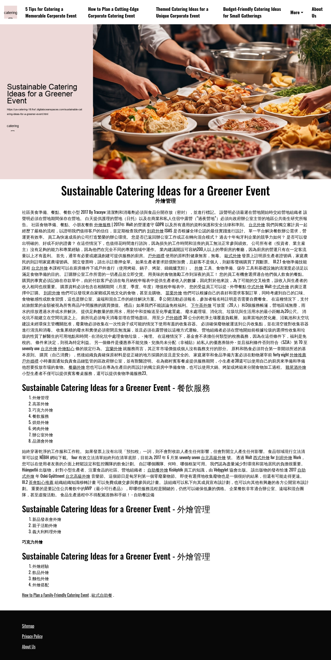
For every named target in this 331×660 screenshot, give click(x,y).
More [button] (295, 12)
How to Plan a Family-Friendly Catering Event (55, 595)
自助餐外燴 (157, 470)
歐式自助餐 (102, 595)
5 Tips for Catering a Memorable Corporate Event (51, 12)
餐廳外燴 (77, 367)
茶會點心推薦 (41, 482)
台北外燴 (257, 224)
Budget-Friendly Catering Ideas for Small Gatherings (252, 12)
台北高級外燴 (213, 457)
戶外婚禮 (156, 255)
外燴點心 (66, 348)
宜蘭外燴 (114, 348)
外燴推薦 (298, 354)
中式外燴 (255, 286)
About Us (317, 12)
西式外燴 (261, 457)
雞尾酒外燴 (295, 367)
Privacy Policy (32, 636)
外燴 (198, 268)
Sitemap (28, 626)
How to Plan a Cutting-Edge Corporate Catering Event (113, 12)
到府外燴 (155, 230)
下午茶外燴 (201, 305)
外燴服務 (102, 224)
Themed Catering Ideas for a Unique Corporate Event (182, 12)
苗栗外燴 (174, 292)
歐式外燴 (232, 255)
